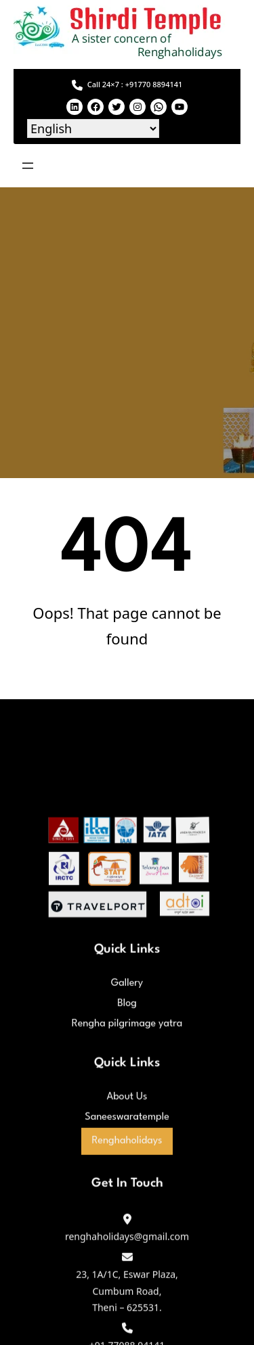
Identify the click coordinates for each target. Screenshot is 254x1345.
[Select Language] (93, 128)
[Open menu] (28, 165)
